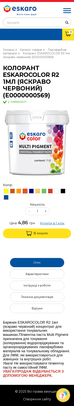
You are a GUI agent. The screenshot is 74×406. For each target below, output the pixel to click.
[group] (37, 143)
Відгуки (37, 308)
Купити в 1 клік (52, 223)
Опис (37, 262)
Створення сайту (37, 399)
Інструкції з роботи (37, 285)
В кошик (37, 233)
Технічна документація (37, 297)
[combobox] (37, 22)
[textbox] (37, 23)
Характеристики (37, 274)
